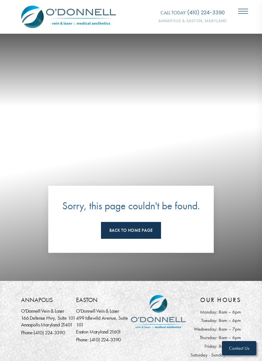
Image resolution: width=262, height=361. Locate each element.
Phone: (27, 332)
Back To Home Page (131, 230)
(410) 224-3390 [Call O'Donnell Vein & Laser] (206, 12)
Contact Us (239, 348)
